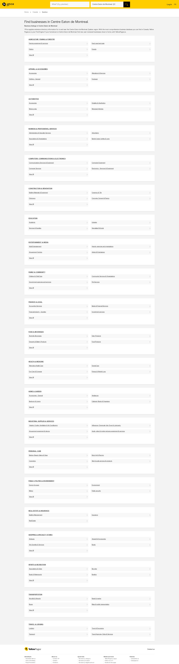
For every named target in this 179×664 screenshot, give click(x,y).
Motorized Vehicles (97, 109)
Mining (31, 491)
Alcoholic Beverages (35, 336)
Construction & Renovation (40, 188)
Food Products (96, 342)
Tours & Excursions (98, 628)
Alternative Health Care (36, 366)
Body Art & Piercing (98, 455)
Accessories (33, 73)
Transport (32, 634)
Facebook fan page (110, 662)
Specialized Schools (98, 228)
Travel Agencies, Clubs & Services (102, 634)
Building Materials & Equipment (38, 192)
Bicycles (94, 569)
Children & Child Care (35, 276)
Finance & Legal (35, 302)
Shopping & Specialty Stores (40, 535)
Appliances (95, 395)
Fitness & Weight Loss (99, 371)
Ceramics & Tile (97, 192)
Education (33, 218)
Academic (32, 222)
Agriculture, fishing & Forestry (42, 39)
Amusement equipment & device (39, 431)
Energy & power (34, 485)
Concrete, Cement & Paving (100, 198)
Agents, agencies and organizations (102, 246)
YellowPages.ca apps (111, 658)
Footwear (95, 79)
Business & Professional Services (43, 129)
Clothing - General (34, 79)
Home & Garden (35, 391)
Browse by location (84, 660)
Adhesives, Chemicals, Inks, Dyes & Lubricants (106, 425)
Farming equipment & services (38, 43)
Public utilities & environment (41, 481)
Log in (169, 4)
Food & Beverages (36, 332)
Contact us (151, 649)
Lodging (31, 628)
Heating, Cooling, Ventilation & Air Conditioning (43, 425)
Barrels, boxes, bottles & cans (101, 139)
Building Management (35, 515)
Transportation (35, 595)
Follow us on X (109, 660)
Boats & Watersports (35, 574)
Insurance (95, 515)
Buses (31, 604)
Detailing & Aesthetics (98, 103)
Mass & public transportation (100, 604)
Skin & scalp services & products (102, 461)
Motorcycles (33, 109)
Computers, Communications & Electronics (47, 159)
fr (175, 4)
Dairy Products (96, 336)
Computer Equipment (98, 163)
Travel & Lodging (36, 624)
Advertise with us (30, 658)
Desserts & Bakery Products (37, 342)
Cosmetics (32, 461)
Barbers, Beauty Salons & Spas (38, 455)
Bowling (94, 574)
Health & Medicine (36, 362)
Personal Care (35, 451)
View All (31, 55)
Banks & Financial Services (100, 306)
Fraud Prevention (30, 662)
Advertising (95, 133)
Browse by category (85, 658)
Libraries (94, 222)
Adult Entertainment (35, 246)
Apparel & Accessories (38, 69)
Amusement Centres (35, 252)
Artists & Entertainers (98, 252)
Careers (55, 660)
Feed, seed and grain (98, 43)
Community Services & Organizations (103, 276)
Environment (96, 485)
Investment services (98, 312)
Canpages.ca (134, 660)
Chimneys (32, 198)
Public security (96, 491)
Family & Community (37, 272)
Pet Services (96, 282)
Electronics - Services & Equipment (103, 168)
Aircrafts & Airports (35, 598)
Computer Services (35, 168)
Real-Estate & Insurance (39, 511)
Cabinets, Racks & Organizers (101, 401)
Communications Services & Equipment (41, 163)
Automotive (34, 99)
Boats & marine (96, 598)
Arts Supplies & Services (36, 545)
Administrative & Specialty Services (40, 133)
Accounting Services (35, 306)
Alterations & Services (98, 73)
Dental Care (95, 366)
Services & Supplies (35, 228)
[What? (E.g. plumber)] (70, 4)
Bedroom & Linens (35, 401)
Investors (55, 662)
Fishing (31, 49)
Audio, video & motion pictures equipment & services (108, 431)
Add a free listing (30, 660)
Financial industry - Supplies (37, 312)
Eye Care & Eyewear (35, 371)
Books (94, 545)
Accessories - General (36, 395)
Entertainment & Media (38, 242)
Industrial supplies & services (41, 421)
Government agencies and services (40, 282)
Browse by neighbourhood (86, 662)
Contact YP (56, 658)
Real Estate (32, 521)
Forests (94, 49)
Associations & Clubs (35, 569)
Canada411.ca (135, 658)
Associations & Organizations (38, 139)
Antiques (31, 539)
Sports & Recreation (37, 565)
